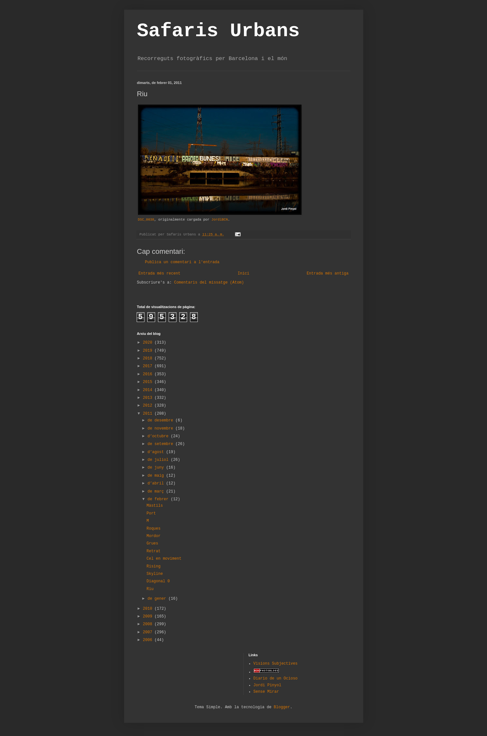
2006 (148, 640)
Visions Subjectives (275, 663)
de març (156, 491)
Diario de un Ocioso (275, 678)
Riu (150, 589)
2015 (148, 382)
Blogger (282, 707)
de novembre (161, 428)
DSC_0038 (146, 220)
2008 (148, 624)
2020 (148, 342)
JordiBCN (219, 220)
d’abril (156, 483)
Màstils (154, 505)
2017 (148, 366)
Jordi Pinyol (267, 685)
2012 (148, 405)
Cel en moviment (163, 558)
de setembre (161, 444)
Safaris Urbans (218, 31)
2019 (148, 350)
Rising (153, 566)
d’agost (156, 452)
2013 (148, 398)
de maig (156, 475)
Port (151, 513)
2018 (148, 358)
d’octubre (159, 436)
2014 (148, 390)
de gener (157, 598)
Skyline (154, 574)
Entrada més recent (160, 273)
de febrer (159, 499)
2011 (148, 413)
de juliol (159, 460)
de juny (156, 467)
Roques (153, 528)
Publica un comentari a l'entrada (182, 262)
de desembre (161, 420)
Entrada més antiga (328, 273)
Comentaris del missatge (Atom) (209, 282)
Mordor (153, 536)
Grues (152, 543)
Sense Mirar (266, 691)
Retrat (153, 551)
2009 (148, 616)
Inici (243, 273)
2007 (148, 632)
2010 (148, 608)
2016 (148, 374)
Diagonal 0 (158, 581)
